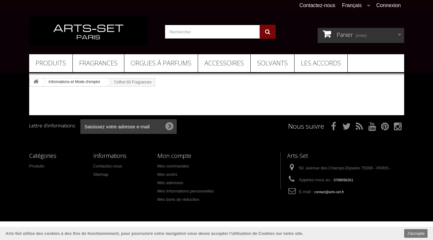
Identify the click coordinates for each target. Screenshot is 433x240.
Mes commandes (173, 166)
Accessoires (224, 63)
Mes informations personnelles (185, 191)
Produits (51, 63)
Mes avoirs (167, 174)
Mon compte (174, 155)
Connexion (388, 5)
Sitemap (101, 174)
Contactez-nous (317, 5)
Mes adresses (170, 182)
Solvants (272, 63)
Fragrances (98, 63)
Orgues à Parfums (161, 63)
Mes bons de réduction (178, 199)
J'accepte (416, 233)
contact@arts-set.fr (329, 192)
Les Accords (321, 63)
